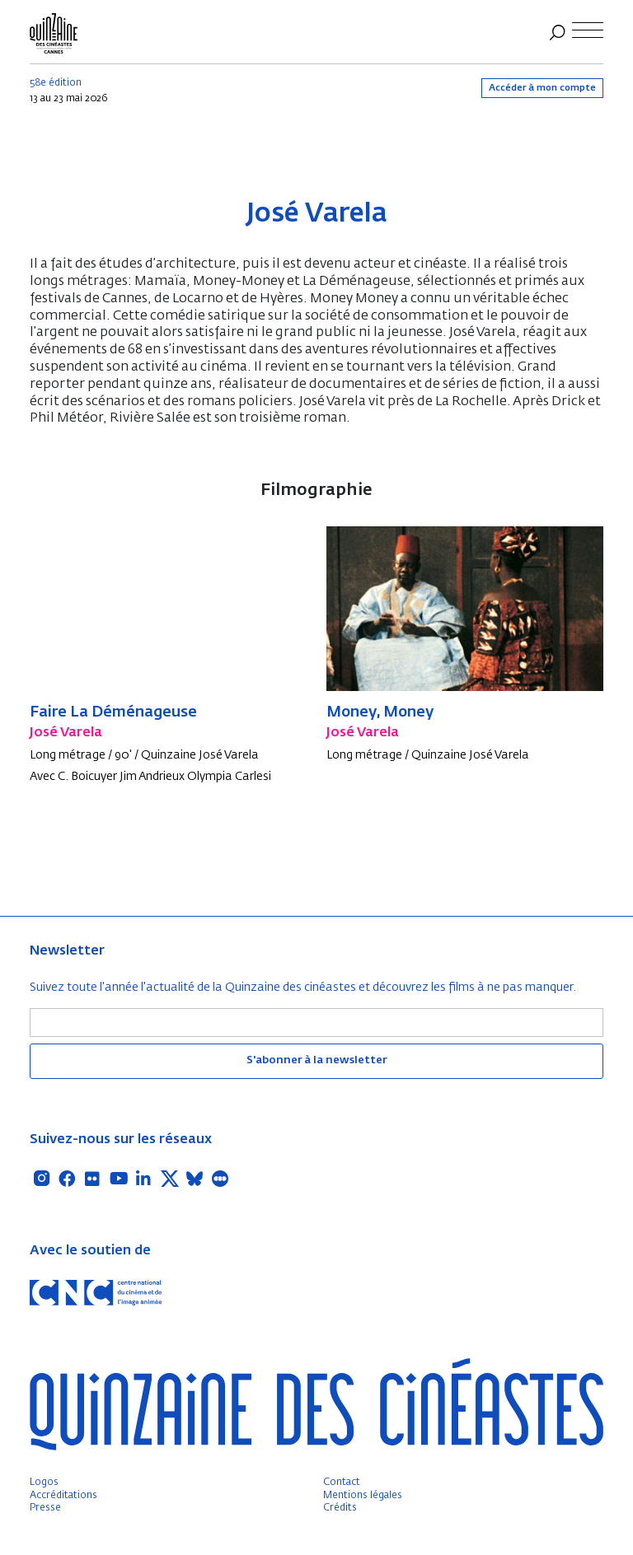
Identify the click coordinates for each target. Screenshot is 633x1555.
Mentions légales (362, 1496)
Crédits (340, 1508)
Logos (44, 1482)
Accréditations (63, 1496)
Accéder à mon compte (542, 87)
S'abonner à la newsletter (316, 1060)
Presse (45, 1508)
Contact (341, 1482)
